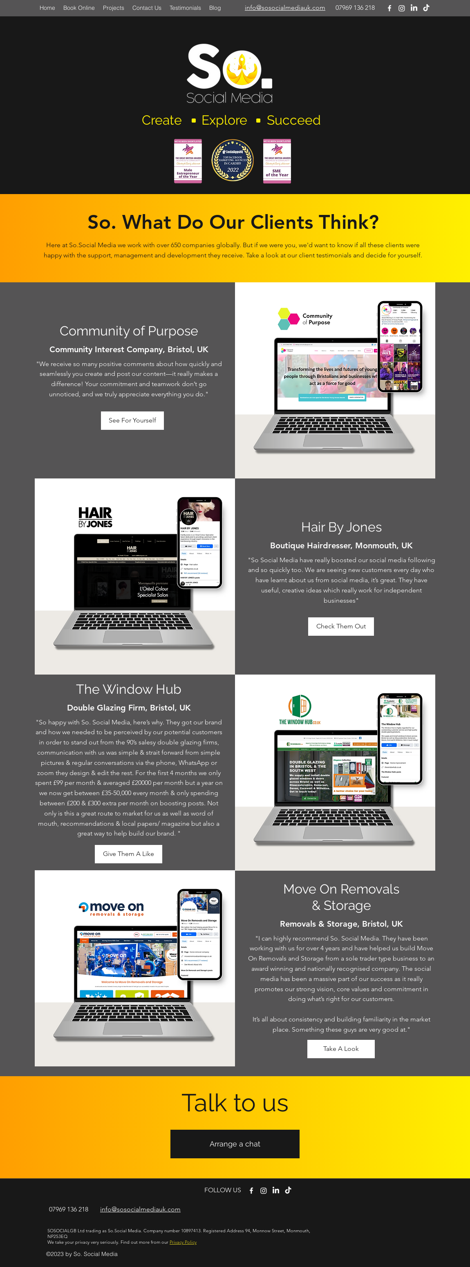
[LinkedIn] (414, 8)
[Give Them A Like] (128, 854)
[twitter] (264, 1191)
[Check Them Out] (341, 626)
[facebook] (389, 8)
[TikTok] (426, 8)
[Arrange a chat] (235, 1144)
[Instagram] (402, 8)
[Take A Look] (341, 1049)
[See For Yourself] (132, 420)
